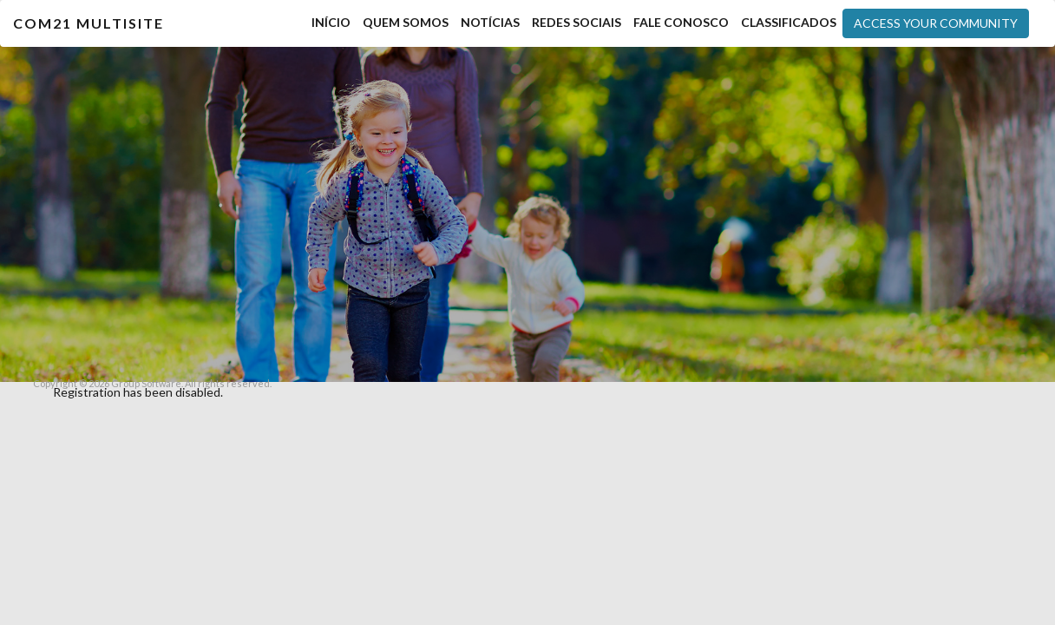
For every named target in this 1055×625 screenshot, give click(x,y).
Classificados (788, 22)
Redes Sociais (576, 22)
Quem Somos (406, 22)
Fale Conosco (681, 22)
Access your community (936, 23)
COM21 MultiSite (88, 23)
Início (331, 22)
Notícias (490, 22)
